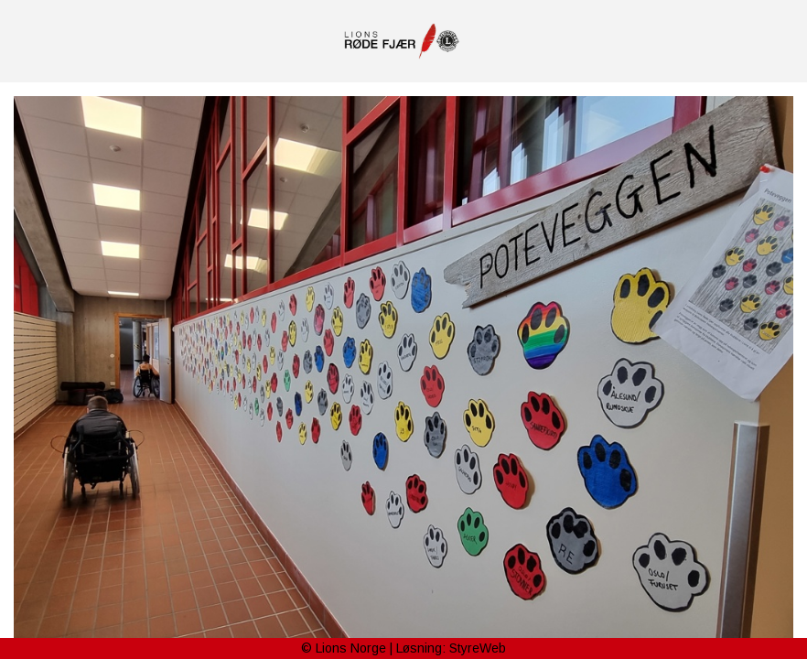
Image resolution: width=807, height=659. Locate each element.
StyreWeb (477, 648)
